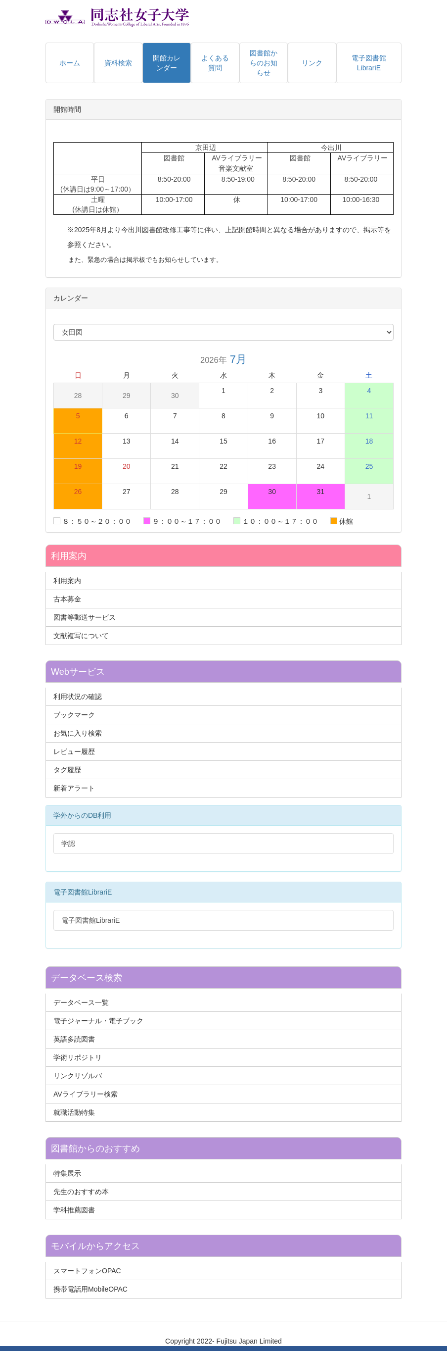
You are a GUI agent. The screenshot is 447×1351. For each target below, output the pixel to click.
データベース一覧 (81, 1002)
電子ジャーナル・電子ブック (98, 1021)
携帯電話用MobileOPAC (90, 1289)
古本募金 (67, 599)
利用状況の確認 (77, 697)
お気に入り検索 (77, 733)
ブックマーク (74, 715)
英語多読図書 (74, 1039)
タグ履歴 (67, 770)
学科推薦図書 (74, 1210)
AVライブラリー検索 (85, 1094)
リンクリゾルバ (77, 1076)
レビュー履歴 (74, 751)
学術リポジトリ (77, 1057)
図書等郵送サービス (84, 617)
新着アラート (74, 788)
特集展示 (67, 1173)
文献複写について (81, 636)
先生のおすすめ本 (81, 1192)
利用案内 (67, 581)
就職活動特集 (74, 1112)
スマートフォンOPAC (87, 1271)
